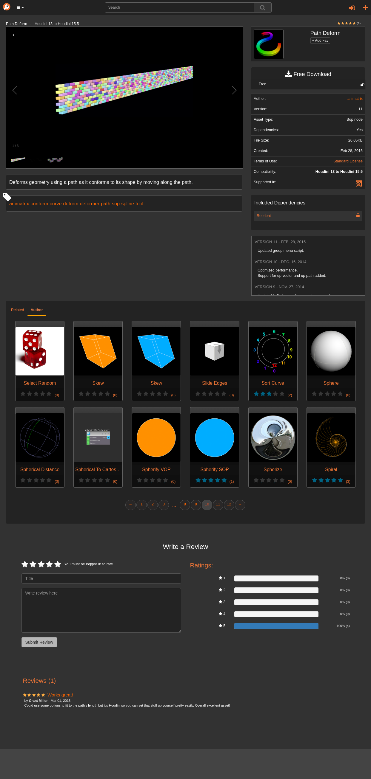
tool (139, 203)
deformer (89, 203)
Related (17, 310)
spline (127, 203)
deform (70, 203)
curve (55, 203)
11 (218, 504)
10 (207, 504)
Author (36, 310)
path (105, 203)
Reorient (264, 216)
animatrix (19, 203)
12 (229, 504)
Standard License (348, 161)
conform (39, 203)
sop (116, 203)
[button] (20, 7)
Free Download (308, 74)
